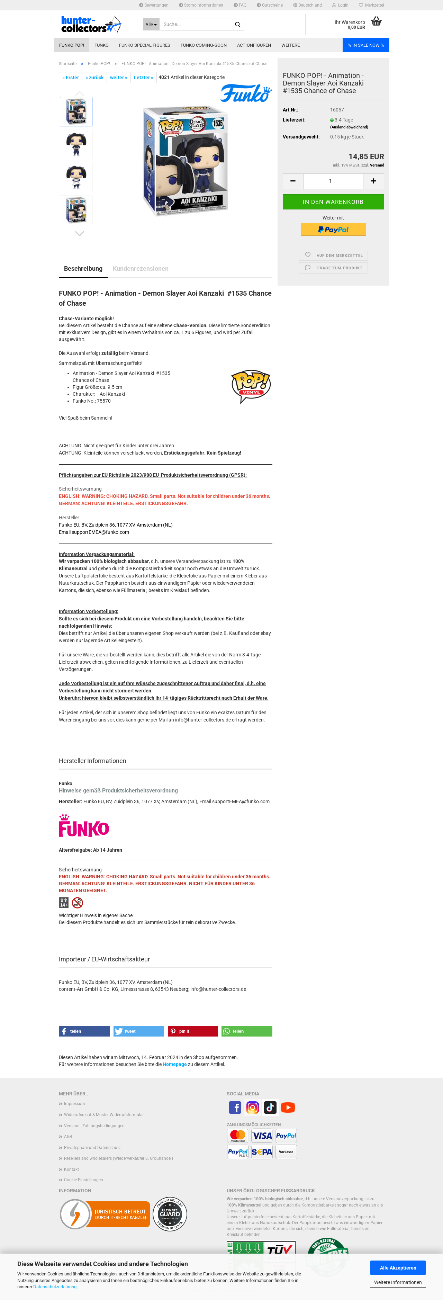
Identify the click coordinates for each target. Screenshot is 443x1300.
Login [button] (340, 5)
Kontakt (71, 1169)
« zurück (94, 77)
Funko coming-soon (204, 45)
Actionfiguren (254, 45)
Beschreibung (83, 268)
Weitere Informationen (398, 1282)
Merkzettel (371, 5)
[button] (307, 5)
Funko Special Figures (144, 45)
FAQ (240, 5)
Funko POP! (71, 45)
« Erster (70, 77)
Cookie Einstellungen (83, 1179)
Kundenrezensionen (141, 268)
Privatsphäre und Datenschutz (92, 1147)
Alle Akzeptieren (398, 1268)
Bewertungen (154, 5)
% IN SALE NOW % (366, 45)
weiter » (118, 77)
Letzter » (143, 77)
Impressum (74, 1103)
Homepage (175, 1064)
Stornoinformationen (201, 5)
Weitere (290, 45)
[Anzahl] (333, 181)
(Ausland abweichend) (349, 127)
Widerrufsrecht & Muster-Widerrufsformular (104, 1114)
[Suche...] (151, 24)
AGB (68, 1136)
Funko (101, 45)
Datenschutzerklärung (54, 1286)
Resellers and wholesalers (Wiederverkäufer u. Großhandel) (118, 1158)
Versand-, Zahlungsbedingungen (94, 1125)
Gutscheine (270, 5)
